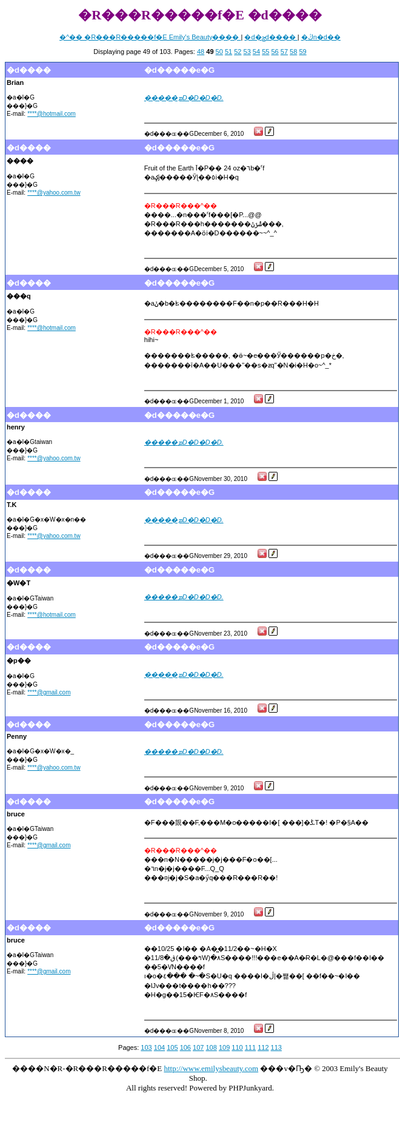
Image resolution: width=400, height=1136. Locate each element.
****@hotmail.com (51, 113)
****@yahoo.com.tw (53, 192)
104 (159, 1047)
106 (185, 1047)
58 (293, 51)
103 (146, 1047)
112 (263, 1047)
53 (247, 51)
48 (200, 51)
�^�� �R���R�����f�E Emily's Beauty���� (150, 37)
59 (302, 51)
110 (237, 1047)
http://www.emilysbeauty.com (211, 1068)
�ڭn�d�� (321, 37)
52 (237, 51)
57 (284, 51)
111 (250, 1047)
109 (224, 1047)
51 (228, 51)
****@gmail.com (48, 692)
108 (210, 1047)
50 (219, 51)
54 (256, 51)
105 (172, 1047)
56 (274, 51)
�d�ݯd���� (270, 37)
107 (198, 1047)
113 (276, 1047)
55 (265, 51)
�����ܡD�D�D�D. (184, 97)
